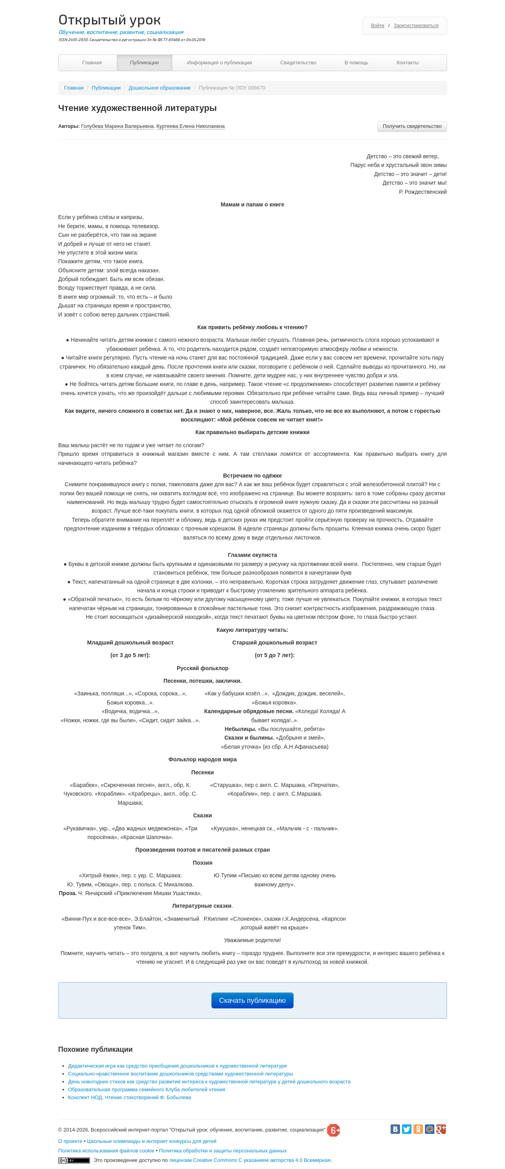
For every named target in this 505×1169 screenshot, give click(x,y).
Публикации (144, 63)
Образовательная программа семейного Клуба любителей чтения (146, 1089)
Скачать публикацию (252, 1000)
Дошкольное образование (160, 88)
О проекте (70, 1141)
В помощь (356, 63)
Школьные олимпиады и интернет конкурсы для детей (152, 1141)
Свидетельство (298, 63)
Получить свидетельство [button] (412, 126)
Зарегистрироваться (416, 25)
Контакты (408, 63)
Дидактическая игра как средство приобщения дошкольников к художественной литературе (177, 1066)
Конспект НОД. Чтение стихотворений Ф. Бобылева (129, 1097)
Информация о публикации (219, 63)
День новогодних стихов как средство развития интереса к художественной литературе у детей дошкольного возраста (209, 1082)
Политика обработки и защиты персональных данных (223, 1151)
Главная (92, 63)
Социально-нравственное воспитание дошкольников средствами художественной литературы (180, 1074)
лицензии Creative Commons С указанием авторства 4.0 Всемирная (250, 1160)
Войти (377, 25)
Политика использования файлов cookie (106, 1151)
